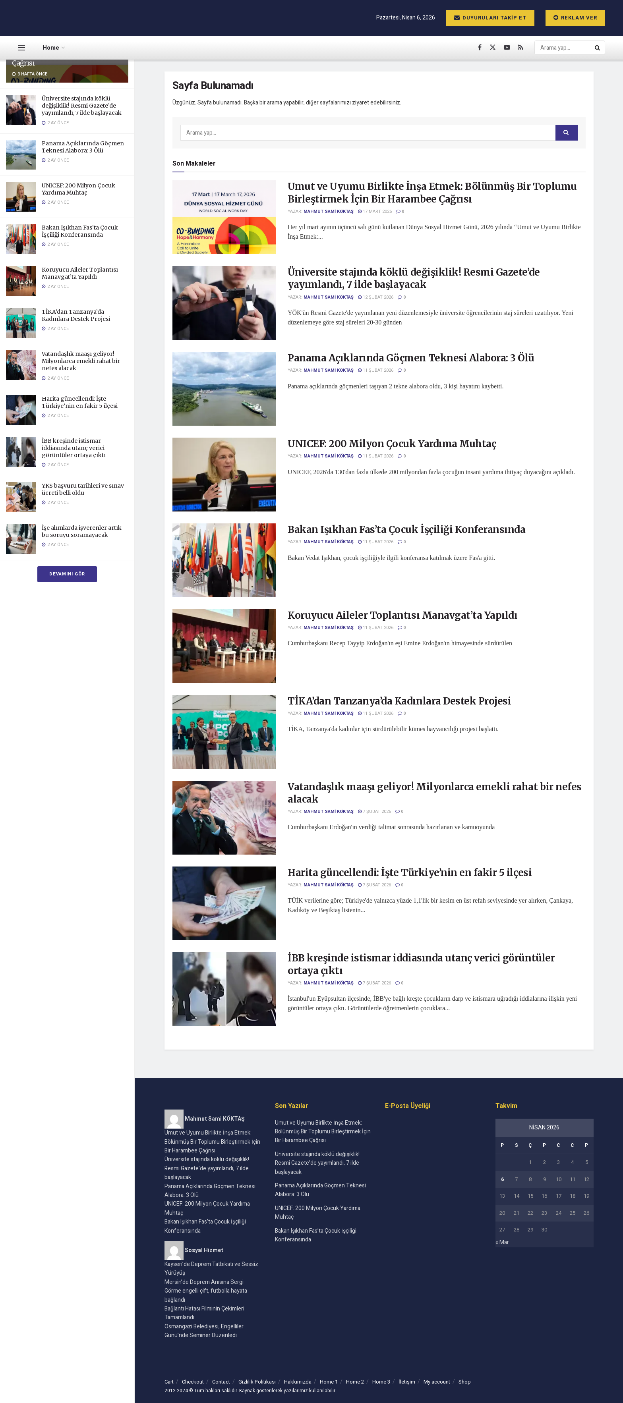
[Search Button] (598, 48)
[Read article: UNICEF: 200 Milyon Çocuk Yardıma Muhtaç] (224, 474)
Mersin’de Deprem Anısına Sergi (204, 1282)
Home (51, 47)
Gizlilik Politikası (257, 1382)
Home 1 (329, 1382)
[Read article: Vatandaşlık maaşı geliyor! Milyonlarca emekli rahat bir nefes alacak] (224, 818)
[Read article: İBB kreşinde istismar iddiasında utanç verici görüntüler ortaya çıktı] (224, 989)
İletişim (407, 1382)
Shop (465, 1382)
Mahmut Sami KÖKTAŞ (329, 211)
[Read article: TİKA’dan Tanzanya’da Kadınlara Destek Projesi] (224, 732)
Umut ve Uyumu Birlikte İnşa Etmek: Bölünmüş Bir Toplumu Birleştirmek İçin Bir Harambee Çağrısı (432, 192)
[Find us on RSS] (520, 47)
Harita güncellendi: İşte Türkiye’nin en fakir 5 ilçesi (80, 402)
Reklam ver (575, 17)
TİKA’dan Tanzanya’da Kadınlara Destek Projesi (76, 315)
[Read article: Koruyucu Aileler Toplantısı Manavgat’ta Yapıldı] (224, 646)
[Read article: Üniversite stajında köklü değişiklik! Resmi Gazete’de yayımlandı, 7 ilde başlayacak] (224, 303)
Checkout (193, 1382)
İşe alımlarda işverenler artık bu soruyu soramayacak (82, 531)
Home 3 (381, 1382)
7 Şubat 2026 (374, 811)
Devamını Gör (67, 574)
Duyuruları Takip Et (490, 17)
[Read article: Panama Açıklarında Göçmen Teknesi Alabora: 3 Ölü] (224, 389)
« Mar (502, 1242)
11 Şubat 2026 (375, 370)
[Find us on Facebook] (480, 47)
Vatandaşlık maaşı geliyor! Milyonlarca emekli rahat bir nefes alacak (81, 361)
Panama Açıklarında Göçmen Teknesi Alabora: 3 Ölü (83, 147)
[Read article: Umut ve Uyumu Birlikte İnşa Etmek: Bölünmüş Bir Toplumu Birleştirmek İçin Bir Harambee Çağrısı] (224, 217)
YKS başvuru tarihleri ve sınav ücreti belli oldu (83, 489)
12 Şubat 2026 (375, 297)
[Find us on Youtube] (507, 47)
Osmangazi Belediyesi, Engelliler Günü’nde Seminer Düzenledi (204, 1330)
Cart (169, 1382)
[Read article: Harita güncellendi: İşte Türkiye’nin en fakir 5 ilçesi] (224, 903)
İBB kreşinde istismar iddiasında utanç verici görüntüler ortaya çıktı (74, 448)
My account (437, 1382)
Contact (221, 1382)
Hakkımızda (298, 1382)
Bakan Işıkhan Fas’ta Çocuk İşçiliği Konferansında (80, 231)
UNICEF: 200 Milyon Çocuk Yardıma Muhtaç (78, 189)
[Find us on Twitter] (492, 47)
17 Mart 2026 (375, 211)
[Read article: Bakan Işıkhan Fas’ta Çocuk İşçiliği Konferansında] (224, 560)
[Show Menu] (21, 47)
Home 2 (355, 1382)
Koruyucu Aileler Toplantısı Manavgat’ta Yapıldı (80, 273)
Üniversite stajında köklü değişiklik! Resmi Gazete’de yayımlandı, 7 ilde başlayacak (82, 105)
